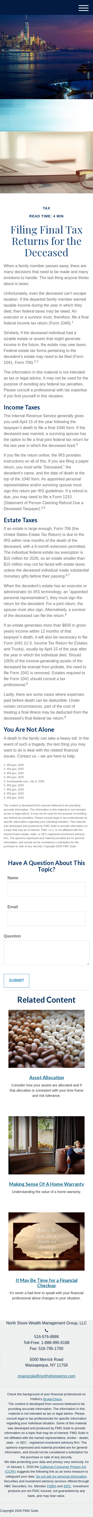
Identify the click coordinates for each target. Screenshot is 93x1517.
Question (12, 936)
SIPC (67, 1486)
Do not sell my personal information (61, 1476)
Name (12, 878)
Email (12, 907)
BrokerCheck (52, 1399)
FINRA (51, 1486)
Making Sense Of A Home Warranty (46, 1184)
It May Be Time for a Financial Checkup (47, 1283)
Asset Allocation (46, 1077)
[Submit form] (16, 981)
